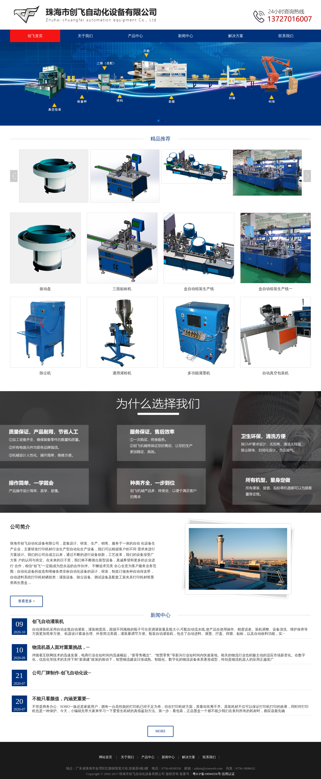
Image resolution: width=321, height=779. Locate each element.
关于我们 (85, 36)
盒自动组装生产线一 (275, 289)
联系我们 (285, 36)
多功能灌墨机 (199, 373)
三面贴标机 (122, 289)
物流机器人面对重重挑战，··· (61, 650)
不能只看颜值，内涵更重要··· (61, 701)
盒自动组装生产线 (199, 289)
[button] (158, 121)
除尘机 (45, 373)
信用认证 (228, 774)
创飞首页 (35, 36)
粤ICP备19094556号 (207, 774)
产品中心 (135, 36)
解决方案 (235, 36)
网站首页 (105, 757)
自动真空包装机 (275, 373)
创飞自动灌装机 (48, 624)
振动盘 (45, 289)
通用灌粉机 (122, 373)
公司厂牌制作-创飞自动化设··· (61, 675)
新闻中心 (185, 36)
